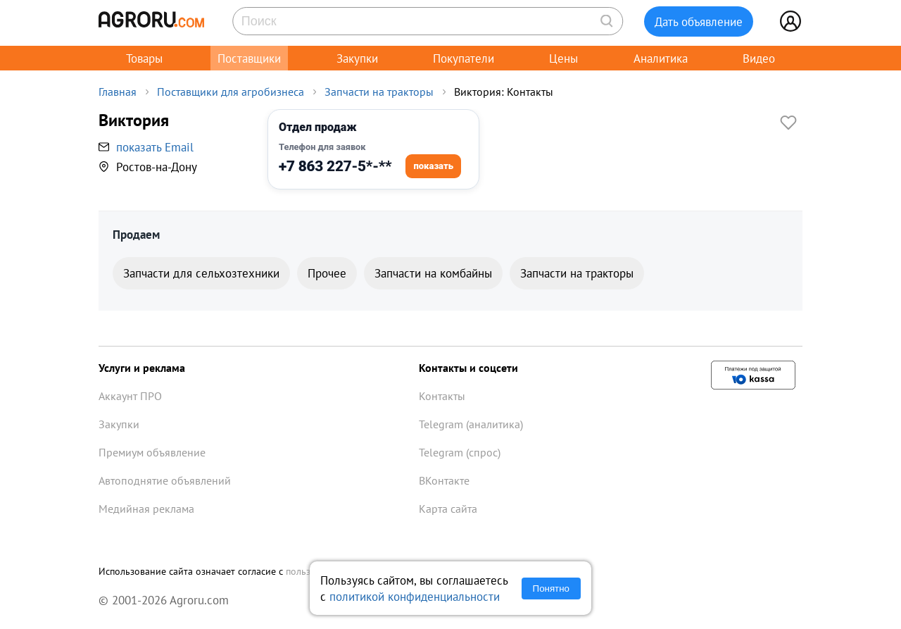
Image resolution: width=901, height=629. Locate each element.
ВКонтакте (444, 480)
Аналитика (661, 58)
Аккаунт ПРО (130, 396)
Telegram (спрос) (459, 452)
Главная (118, 92)
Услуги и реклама (142, 368)
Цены (563, 58)
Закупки (357, 58)
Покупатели (463, 58)
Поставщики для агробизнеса (230, 92)
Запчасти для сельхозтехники (201, 273)
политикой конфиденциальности (414, 596)
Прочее (327, 273)
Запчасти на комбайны (433, 273)
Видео (759, 58)
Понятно (551, 588)
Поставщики (249, 58)
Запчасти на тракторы (379, 92)
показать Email (155, 147)
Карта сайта (448, 509)
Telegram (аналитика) (471, 424)
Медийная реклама (146, 509)
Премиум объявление (152, 452)
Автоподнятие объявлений (165, 480)
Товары (144, 58)
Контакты (442, 396)
